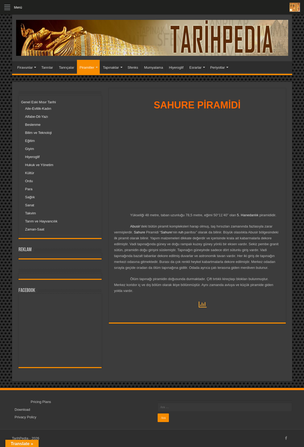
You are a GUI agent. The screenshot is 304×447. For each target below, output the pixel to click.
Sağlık (30, 197)
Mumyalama (153, 67)
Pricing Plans (41, 402)
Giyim (29, 149)
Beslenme (33, 125)
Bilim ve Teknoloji (38, 133)
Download (22, 410)
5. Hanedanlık (247, 215)
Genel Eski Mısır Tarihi (38, 102)
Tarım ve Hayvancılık (41, 221)
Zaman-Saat (35, 229)
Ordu (29, 181)
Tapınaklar (111, 67)
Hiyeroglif (176, 67)
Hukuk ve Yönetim (39, 165)
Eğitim (30, 141)
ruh (180, 232)
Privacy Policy (25, 417)
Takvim (30, 213)
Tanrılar (47, 67)
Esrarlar (195, 67)
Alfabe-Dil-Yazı (36, 117)
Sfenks (133, 67)
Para (28, 189)
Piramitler (87, 67)
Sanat (29, 205)
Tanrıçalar (66, 67)
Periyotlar (217, 67)
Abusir (135, 226)
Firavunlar (25, 67)
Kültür (29, 173)
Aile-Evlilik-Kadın (38, 109)
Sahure (139, 232)
